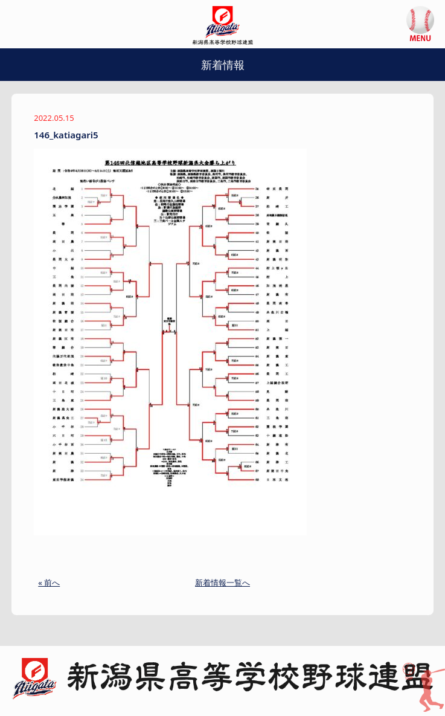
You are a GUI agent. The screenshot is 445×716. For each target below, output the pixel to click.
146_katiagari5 (66, 135)
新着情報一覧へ (222, 582)
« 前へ (49, 582)
